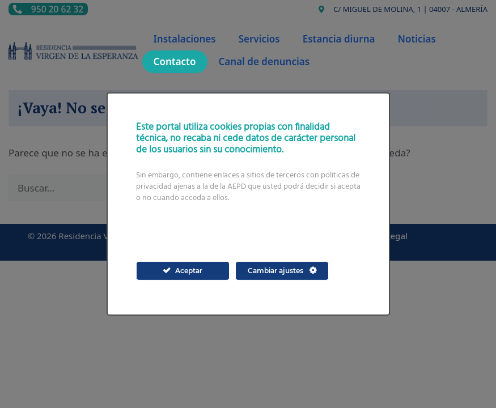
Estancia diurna (339, 38)
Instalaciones (185, 38)
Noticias (416, 38)
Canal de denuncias (264, 61)
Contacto (175, 61)
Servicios (259, 38)
